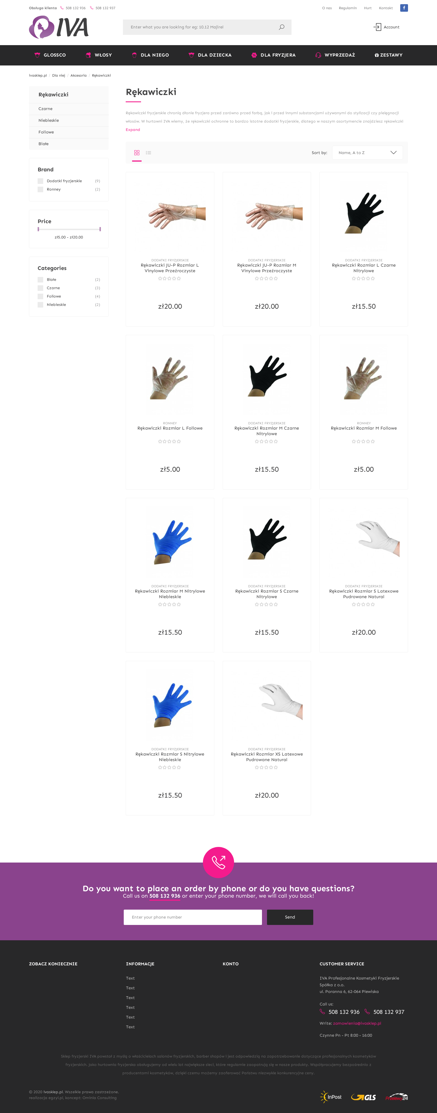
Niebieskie (48, 120)
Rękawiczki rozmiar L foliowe (170, 428)
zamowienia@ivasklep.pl (357, 1023)
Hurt (368, 8)
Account (386, 27)
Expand (133, 129)
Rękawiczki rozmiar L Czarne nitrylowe (364, 267)
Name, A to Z (368, 152)
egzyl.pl (55, 1097)
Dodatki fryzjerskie (170, 260)
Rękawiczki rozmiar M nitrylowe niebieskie (170, 593)
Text (130, 978)
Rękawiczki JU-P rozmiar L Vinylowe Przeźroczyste (170, 267)
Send (290, 917)
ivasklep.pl (53, 1092)
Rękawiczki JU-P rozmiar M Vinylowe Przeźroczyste (266, 267)
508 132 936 (164, 895)
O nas (327, 8)
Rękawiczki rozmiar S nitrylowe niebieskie (169, 756)
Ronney (170, 423)
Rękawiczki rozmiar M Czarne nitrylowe (266, 430)
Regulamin (348, 8)
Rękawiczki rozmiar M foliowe (364, 428)
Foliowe (46, 132)
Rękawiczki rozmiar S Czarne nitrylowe (266, 593)
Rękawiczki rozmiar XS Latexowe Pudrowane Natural (267, 756)
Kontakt (386, 8)
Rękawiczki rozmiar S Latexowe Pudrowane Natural (364, 593)
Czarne (45, 108)
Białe (43, 143)
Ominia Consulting (99, 1097)
